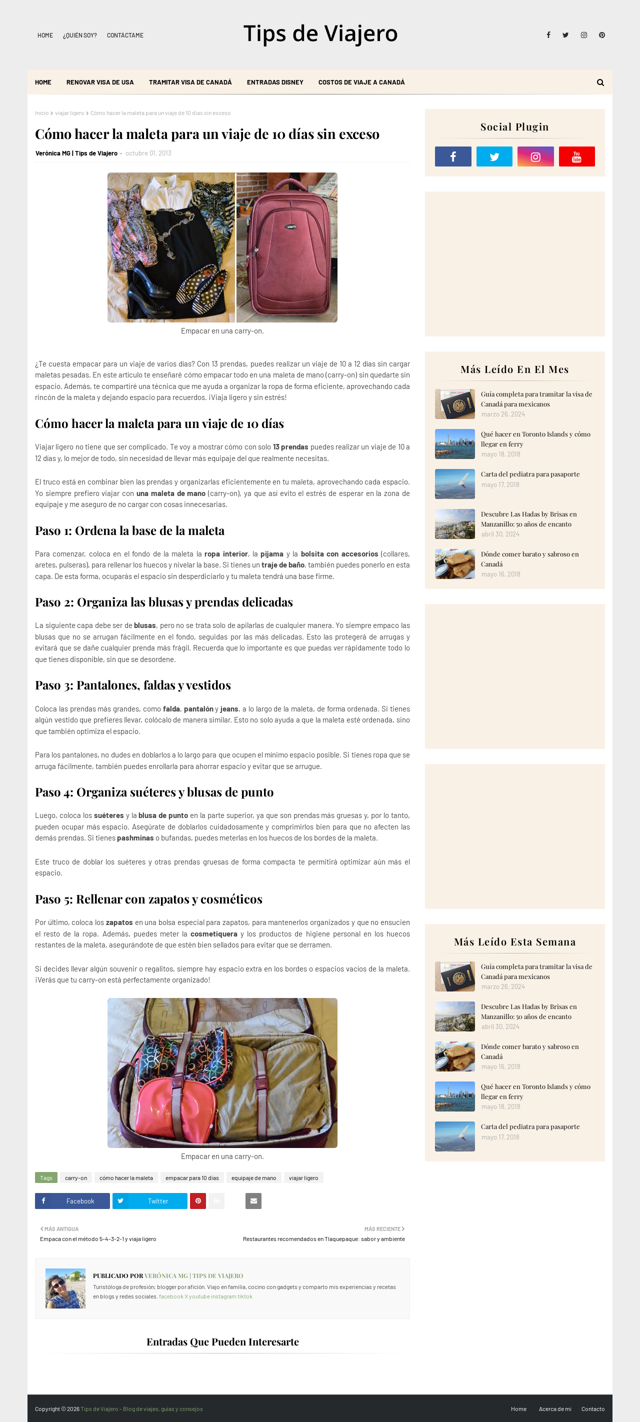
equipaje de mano (254, 1177)
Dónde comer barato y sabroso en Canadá (530, 559)
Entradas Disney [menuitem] (275, 82)
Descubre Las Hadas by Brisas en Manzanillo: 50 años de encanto (529, 519)
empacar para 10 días (192, 1177)
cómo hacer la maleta (126, 1177)
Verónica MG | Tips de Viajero (77, 153)
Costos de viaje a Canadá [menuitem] (361, 82)
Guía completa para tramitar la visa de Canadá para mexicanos (536, 399)
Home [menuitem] (43, 82)
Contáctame (125, 35)
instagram (223, 1296)
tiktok (245, 1296)
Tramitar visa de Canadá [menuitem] (190, 82)
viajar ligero (69, 112)
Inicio (42, 112)
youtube (199, 1296)
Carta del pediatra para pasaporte (530, 474)
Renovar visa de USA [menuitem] (100, 82)
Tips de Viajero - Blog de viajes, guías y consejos (141, 1408)
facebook (171, 1296)
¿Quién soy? (80, 35)
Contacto (593, 1408)
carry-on (76, 1177)
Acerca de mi (555, 1408)
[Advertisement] (515, 264)
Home (45, 35)
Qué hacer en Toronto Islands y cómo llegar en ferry (535, 439)
